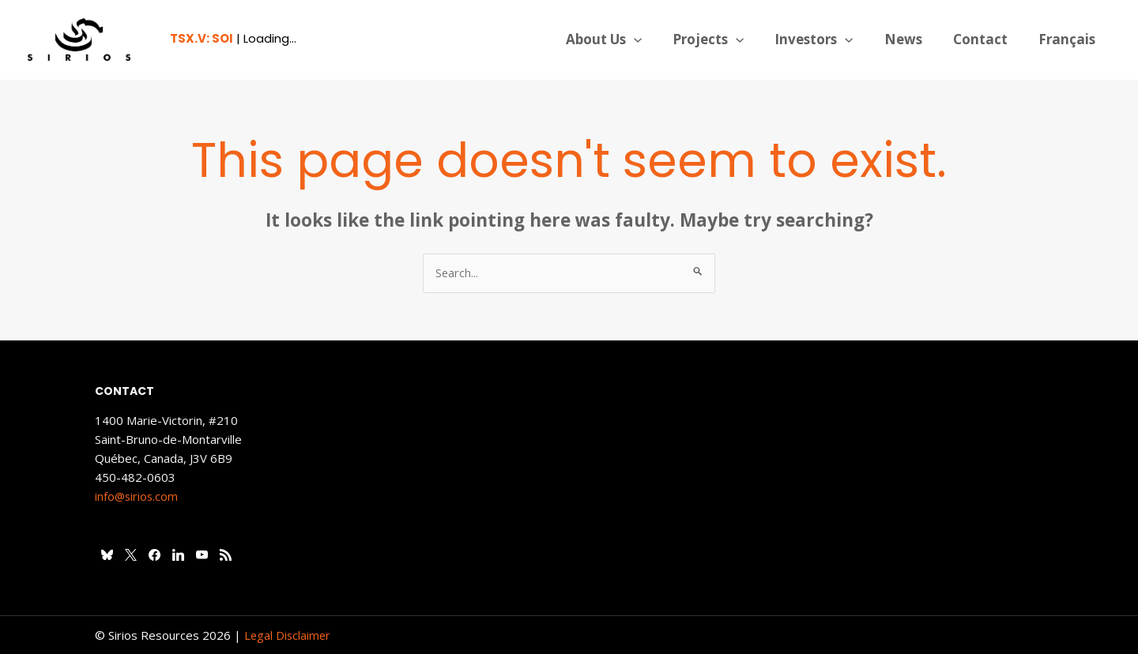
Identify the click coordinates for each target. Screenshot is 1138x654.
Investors (828, 39)
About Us (625, 39)
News (913, 39)
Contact (986, 39)
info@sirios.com (137, 497)
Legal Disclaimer (288, 635)
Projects (726, 39)
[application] (655, 39)
